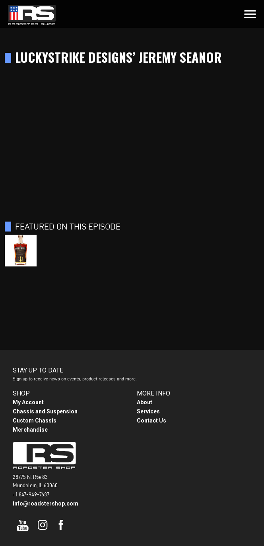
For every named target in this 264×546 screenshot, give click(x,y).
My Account (28, 402)
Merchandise (30, 429)
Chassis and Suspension (45, 411)
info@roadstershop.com (45, 503)
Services (148, 411)
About (144, 402)
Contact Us (151, 420)
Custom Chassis (34, 420)
